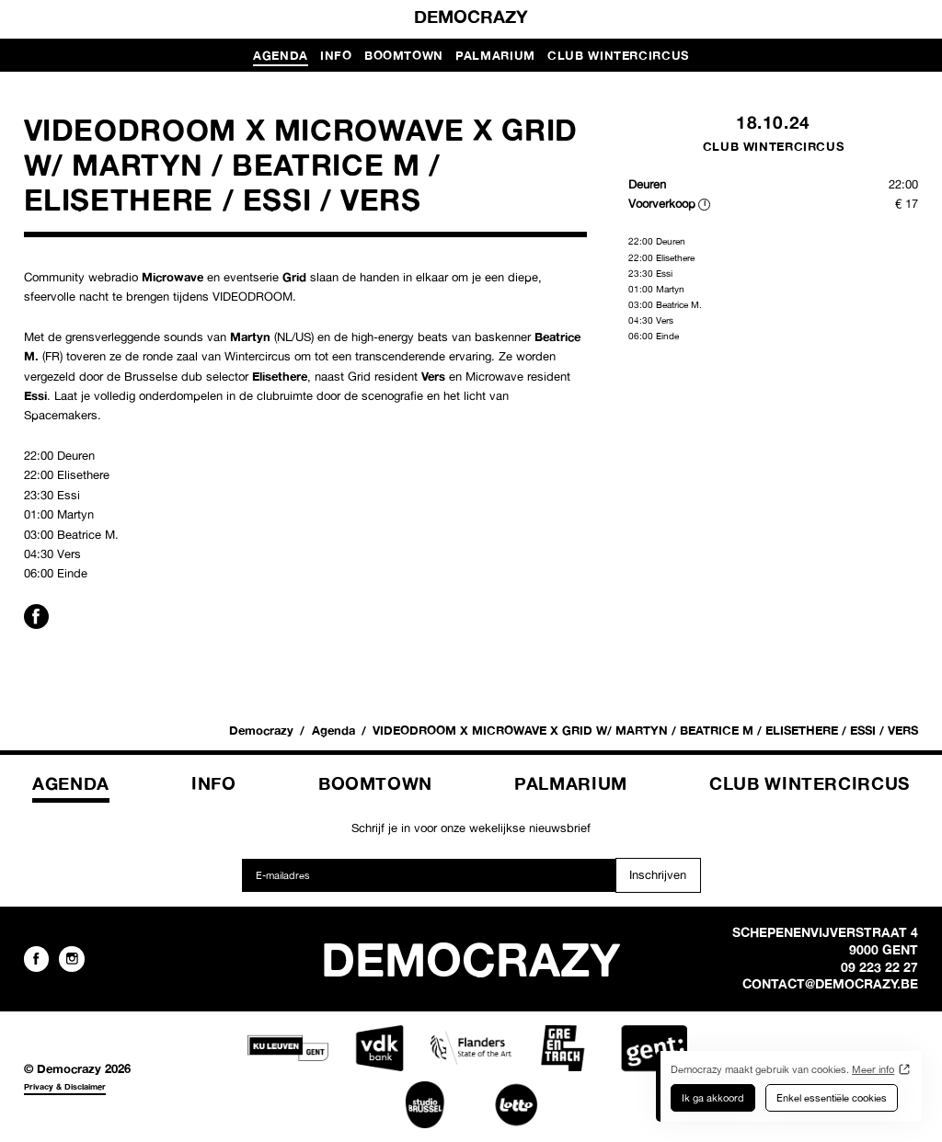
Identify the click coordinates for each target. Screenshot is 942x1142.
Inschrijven (657, 874)
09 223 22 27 (879, 967)
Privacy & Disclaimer (65, 1086)
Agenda (280, 55)
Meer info (873, 1069)
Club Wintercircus (618, 55)
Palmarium (495, 55)
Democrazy (471, 17)
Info (336, 55)
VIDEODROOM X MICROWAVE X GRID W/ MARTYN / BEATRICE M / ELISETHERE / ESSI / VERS (645, 730)
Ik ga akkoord (713, 1097)
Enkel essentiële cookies (831, 1097)
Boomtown (403, 55)
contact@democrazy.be (830, 984)
